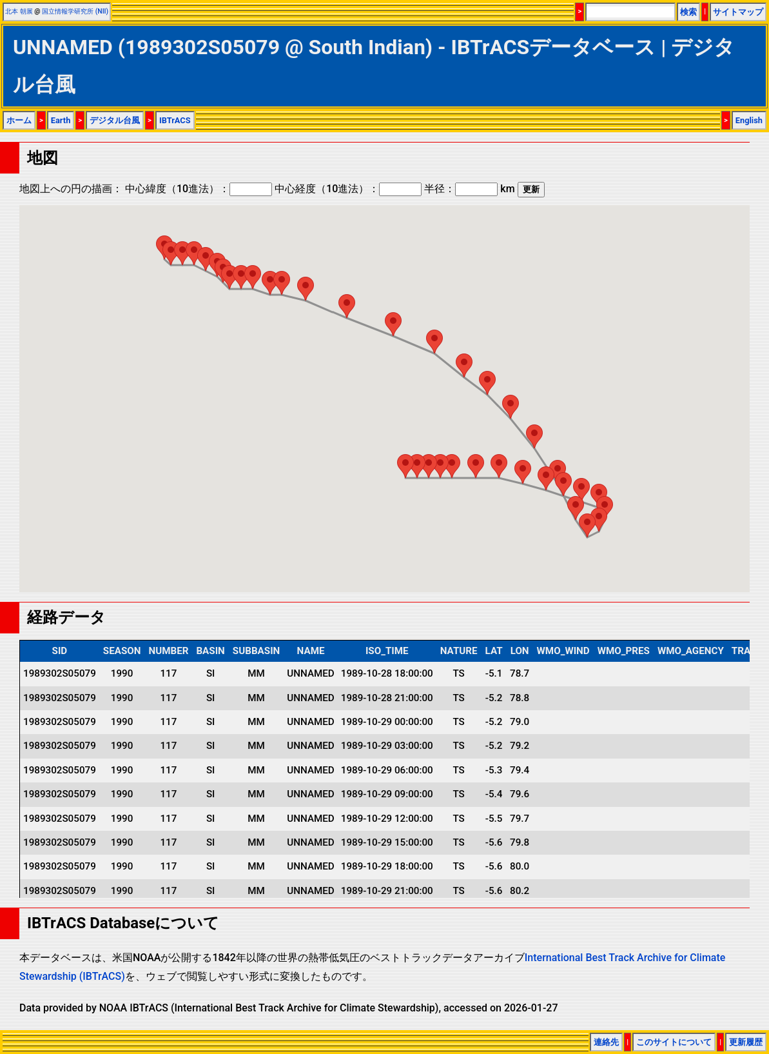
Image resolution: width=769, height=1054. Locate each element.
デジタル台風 (115, 120)
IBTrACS (175, 120)
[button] (170, 253)
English (749, 120)
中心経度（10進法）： (348, 189)
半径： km (469, 189)
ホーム (19, 120)
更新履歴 (746, 1042)
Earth (61, 120)
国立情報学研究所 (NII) (75, 11)
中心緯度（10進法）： (198, 189)
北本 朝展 (19, 11)
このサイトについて (674, 1042)
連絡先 (606, 1042)
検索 (688, 12)
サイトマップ (738, 12)
